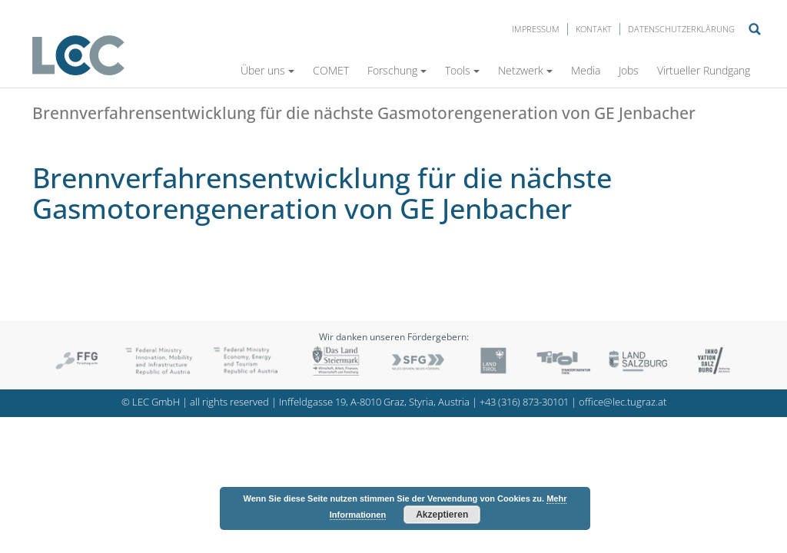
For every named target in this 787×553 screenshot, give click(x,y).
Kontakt (594, 29)
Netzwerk (525, 70)
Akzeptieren (442, 514)
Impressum (536, 29)
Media (585, 70)
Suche (755, 29)
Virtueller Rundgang (703, 70)
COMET (331, 70)
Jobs (629, 70)
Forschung (397, 70)
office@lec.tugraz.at (622, 402)
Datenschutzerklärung (681, 29)
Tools (462, 70)
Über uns (267, 70)
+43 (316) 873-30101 (524, 402)
